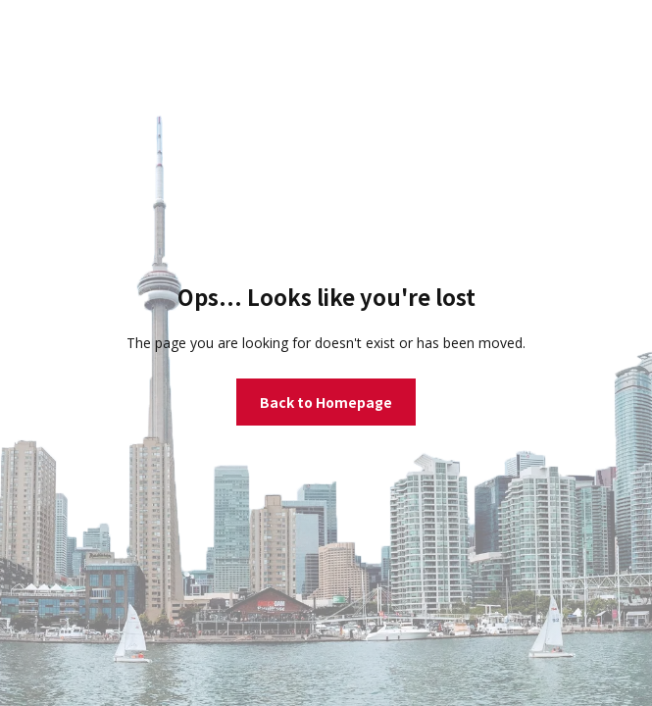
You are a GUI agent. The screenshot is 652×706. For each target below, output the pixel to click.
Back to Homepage (326, 402)
